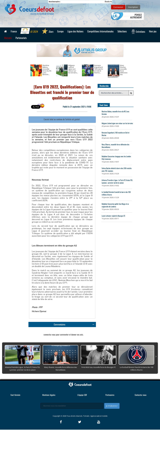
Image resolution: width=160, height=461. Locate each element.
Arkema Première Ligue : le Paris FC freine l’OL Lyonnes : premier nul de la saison (117, 181)
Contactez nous (140, 426)
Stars (48, 31)
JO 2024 (29, 31)
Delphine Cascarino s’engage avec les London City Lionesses (116, 157)
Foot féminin (15, 426)
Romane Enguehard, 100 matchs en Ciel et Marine (115, 134)
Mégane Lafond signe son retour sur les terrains (117, 123)
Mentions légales (48, 426)
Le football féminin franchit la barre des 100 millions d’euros (116, 193)
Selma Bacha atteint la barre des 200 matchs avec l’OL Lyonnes (117, 169)
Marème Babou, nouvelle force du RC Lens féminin (115, 112)
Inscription (133, 7)
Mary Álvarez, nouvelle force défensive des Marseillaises (115, 145)
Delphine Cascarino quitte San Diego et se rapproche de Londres (115, 205)
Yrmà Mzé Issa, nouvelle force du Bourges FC (98, 398)
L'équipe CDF (82, 426)
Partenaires (109, 426)
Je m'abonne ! (112, 437)
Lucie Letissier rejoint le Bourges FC (113, 215)
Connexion (118, 7)
